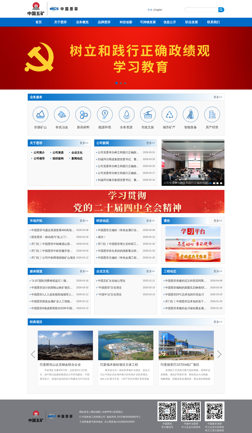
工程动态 (170, 271)
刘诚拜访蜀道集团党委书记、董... (118, 159)
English (158, 9)
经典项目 (36, 322)
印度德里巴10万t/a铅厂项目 (180, 364)
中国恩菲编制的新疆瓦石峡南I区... (186, 287)
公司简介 (39, 152)
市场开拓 (36, 220)
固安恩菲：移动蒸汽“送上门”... (50, 237)
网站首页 (84, 412)
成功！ (102, 237)
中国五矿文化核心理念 (111, 280)
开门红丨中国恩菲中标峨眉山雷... (51, 243)
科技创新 (126, 22)
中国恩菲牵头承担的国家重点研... (118, 250)
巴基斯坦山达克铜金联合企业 (60, 364)
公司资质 (58, 152)
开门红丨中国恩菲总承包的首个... (185, 301)
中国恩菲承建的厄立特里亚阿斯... (185, 280)
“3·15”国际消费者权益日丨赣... (49, 280)
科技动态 (102, 220)
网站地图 (95, 412)
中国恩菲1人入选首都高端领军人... (52, 294)
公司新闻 (102, 143)
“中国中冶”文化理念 (110, 294)
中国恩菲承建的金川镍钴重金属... (185, 308)
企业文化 (76, 152)
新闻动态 (76, 158)
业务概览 (82, 22)
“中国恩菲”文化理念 (110, 287)
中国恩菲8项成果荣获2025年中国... (52, 308)
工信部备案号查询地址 (91, 421)
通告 (167, 220)
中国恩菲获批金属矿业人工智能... (51, 301)
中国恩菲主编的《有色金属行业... (118, 230)
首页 (38, 22)
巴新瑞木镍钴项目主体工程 (119, 364)
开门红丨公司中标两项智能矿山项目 (53, 257)
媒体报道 (36, 271)
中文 (150, 9)
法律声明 (107, 412)
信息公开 (169, 22)
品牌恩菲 (104, 22)
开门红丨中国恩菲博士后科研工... (118, 243)
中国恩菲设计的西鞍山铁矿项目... (51, 287)
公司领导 (39, 158)
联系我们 (213, 22)
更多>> (218, 97)
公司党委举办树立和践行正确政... (118, 152)
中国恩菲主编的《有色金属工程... (118, 257)
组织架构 (58, 158)
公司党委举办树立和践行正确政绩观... (187, 182)
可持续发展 (148, 22)
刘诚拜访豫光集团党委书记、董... (118, 179)
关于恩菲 (60, 22)
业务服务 (36, 97)
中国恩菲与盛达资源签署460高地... (52, 230)
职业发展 (191, 22)
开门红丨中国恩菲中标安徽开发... (51, 250)
